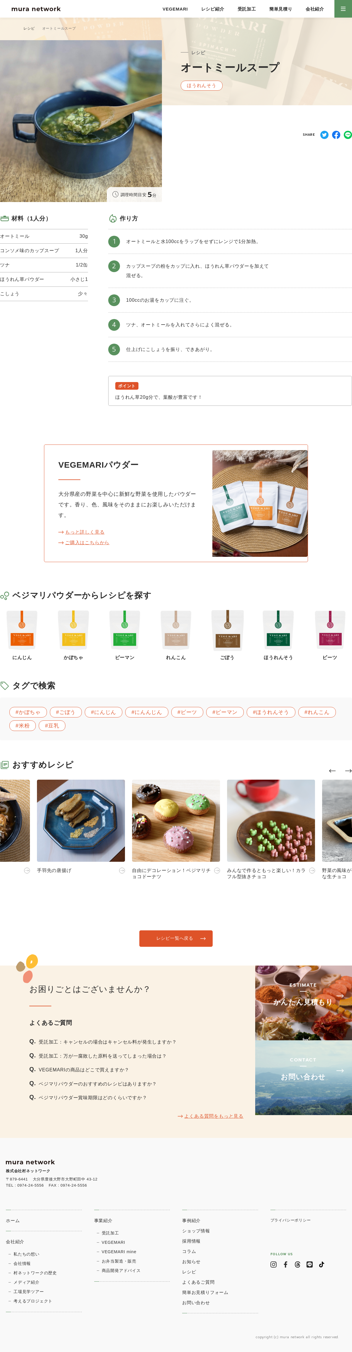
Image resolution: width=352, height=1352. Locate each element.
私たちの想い (26, 1254)
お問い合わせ (196, 1302)
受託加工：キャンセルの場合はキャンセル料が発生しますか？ (108, 1041)
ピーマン (227, 712)
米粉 (24, 725)
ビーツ (189, 712)
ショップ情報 (196, 1230)
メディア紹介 (26, 1282)
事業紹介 (103, 1220)
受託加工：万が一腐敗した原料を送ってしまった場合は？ (103, 1055)
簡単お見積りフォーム (205, 1292)
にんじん (105, 712)
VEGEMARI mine (119, 1251)
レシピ (29, 28)
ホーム (13, 1220)
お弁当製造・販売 (119, 1261)
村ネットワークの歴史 (35, 1272)
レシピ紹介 (212, 8)
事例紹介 (191, 1220)
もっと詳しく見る (84, 532)
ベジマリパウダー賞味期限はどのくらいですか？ (93, 1097)
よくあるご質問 (198, 1282)
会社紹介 (315, 8)
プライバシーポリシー (290, 1220)
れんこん (319, 712)
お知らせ (191, 1261)
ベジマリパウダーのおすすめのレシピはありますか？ (98, 1083)
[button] (332, 771)
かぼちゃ (30, 712)
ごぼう (67, 712)
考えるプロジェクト (33, 1301)
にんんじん (148, 712)
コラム (189, 1251)
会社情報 (22, 1263)
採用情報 (191, 1241)
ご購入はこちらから (87, 542)
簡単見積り (280, 8)
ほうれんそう (272, 712)
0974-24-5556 (30, 1185)
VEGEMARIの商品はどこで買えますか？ (84, 1069)
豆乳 (53, 725)
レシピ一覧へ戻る (174, 938)
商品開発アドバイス (121, 1270)
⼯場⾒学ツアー (28, 1291)
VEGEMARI (175, 8)
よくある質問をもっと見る (213, 1116)
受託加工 (247, 8)
